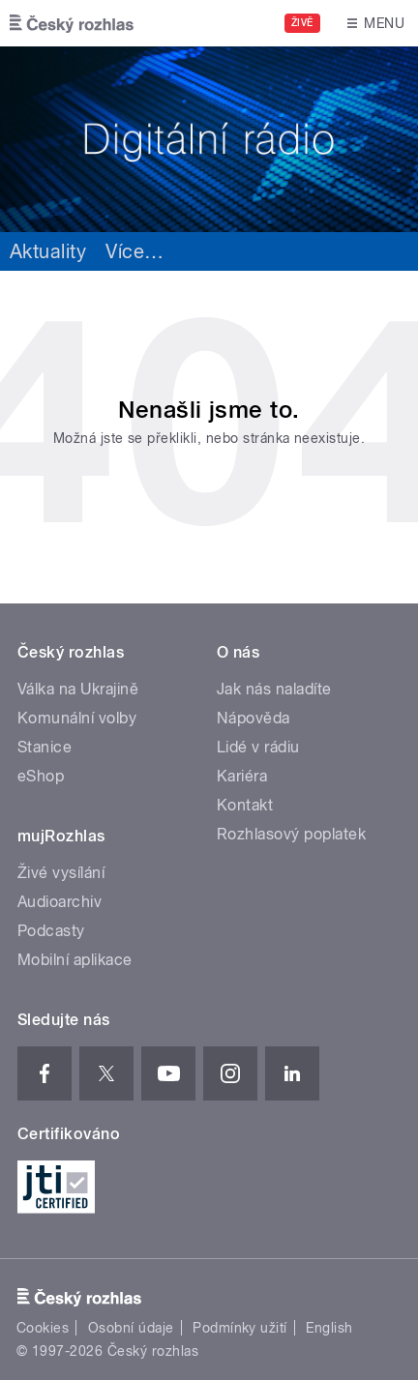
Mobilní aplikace (75, 960)
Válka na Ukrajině (77, 689)
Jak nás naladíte (274, 689)
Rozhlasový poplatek (291, 834)
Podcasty (51, 931)
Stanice (44, 747)
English (329, 1328)
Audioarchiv (59, 902)
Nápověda (253, 718)
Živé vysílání (60, 873)
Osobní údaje (131, 1328)
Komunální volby (76, 718)
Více (134, 251)
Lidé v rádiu (258, 747)
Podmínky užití (240, 1328)
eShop (40, 776)
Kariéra (242, 776)
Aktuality (48, 251)
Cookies (42, 1328)
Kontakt (245, 805)
